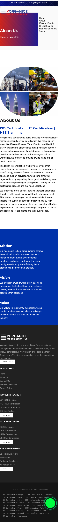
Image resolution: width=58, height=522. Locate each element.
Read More (8, 362)
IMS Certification (7, 411)
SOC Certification (7, 427)
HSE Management (48, 28)
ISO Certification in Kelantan (13, 503)
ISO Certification (47, 23)
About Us (14, 37)
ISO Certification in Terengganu (15, 516)
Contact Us (5, 381)
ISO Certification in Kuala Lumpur (40, 495)
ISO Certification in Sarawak (13, 513)
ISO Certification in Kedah (35, 500)
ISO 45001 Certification (10, 407)
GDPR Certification (8, 431)
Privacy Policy (6, 388)
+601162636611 (18, 2)
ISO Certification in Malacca (38, 503)
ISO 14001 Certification (10, 404)
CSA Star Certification (9, 438)
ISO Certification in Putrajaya (37, 497)
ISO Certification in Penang (13, 511)
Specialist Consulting (9, 454)
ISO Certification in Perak (12, 508)
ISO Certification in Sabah (36, 511)
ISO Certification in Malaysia (14, 495)
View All (6, 415)
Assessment (5, 457)
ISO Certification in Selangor (38, 513)
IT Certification (46, 26)
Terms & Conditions (8, 385)
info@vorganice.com (38, 2)
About (42, 20)
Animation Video (7, 465)
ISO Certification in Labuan (13, 497)
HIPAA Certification (8, 434)
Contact (43, 31)
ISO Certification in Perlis (34, 508)
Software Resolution (9, 461)
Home (42, 18)
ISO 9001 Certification (9, 400)
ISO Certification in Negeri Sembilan (16, 505)
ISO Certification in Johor (12, 500)
